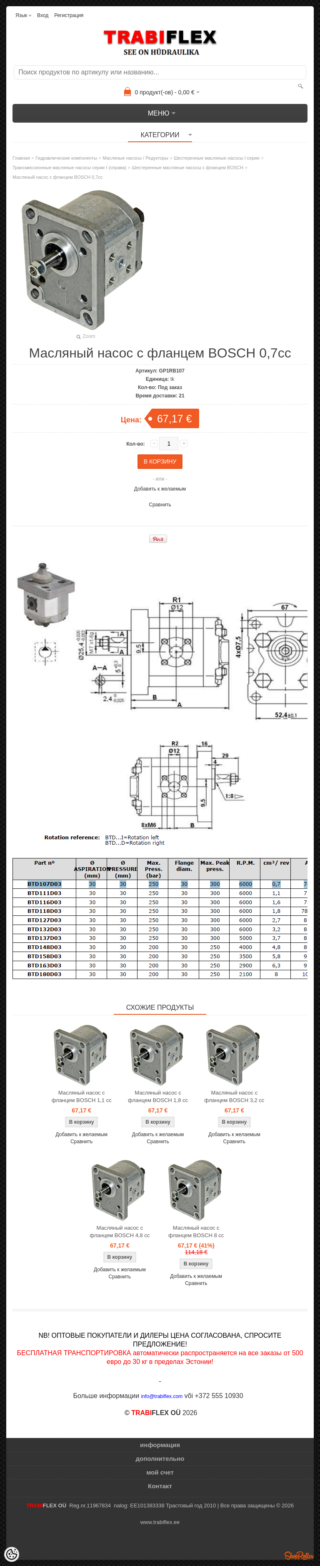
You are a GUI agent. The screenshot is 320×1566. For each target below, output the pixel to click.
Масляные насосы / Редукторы (135, 157)
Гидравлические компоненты (66, 157)
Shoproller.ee (299, 1555)
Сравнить (160, 505)
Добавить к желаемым (160, 489)
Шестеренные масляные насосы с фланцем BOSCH (187, 167)
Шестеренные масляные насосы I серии (216, 157)
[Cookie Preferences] (11, 1554)
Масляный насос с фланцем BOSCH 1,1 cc (82, 1096)
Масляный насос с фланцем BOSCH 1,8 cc (158, 1096)
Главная (21, 157)
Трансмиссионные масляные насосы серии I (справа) (69, 167)
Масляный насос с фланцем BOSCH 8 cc (196, 1231)
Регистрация (68, 15)
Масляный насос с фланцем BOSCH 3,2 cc (234, 1096)
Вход (42, 15)
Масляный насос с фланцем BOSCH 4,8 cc (120, 1231)
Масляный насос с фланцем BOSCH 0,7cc (57, 177)
